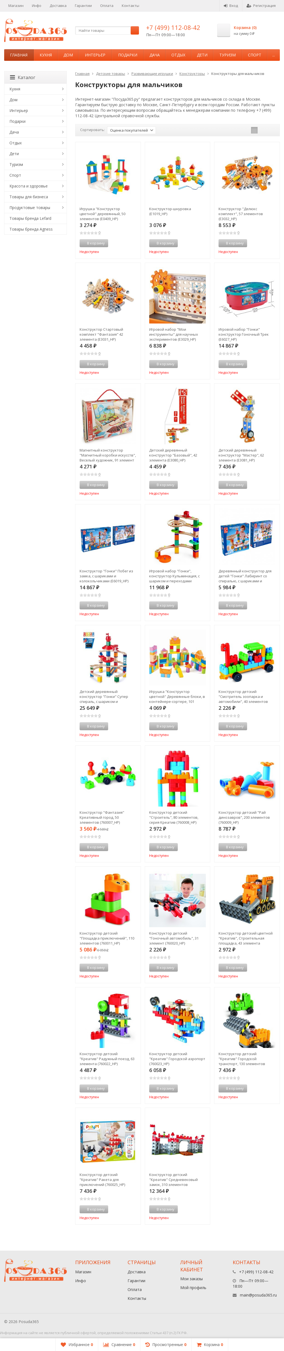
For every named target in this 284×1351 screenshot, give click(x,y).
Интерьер (95, 55)
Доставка (58, 5)
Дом (68, 55)
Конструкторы (192, 73)
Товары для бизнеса (28, 196)
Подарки (127, 55)
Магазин (16, 5)
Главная (18, 55)
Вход (231, 5)
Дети (202, 55)
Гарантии (83, 5)
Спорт (254, 55)
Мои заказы (191, 1278)
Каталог (22, 77)
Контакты (130, 5)
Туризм (227, 55)
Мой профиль (193, 1287)
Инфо (36, 5)
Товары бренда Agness (31, 229)
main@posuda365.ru (258, 1295)
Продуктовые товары (29, 207)
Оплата (106, 5)
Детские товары (110, 73)
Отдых (178, 55)
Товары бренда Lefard (30, 218)
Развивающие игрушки (152, 73)
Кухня (46, 55)
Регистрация (261, 5)
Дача (154, 55)
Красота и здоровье (28, 186)
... (273, 55)
